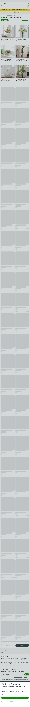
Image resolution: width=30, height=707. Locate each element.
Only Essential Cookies (15, 701)
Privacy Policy (4, 694)
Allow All (15, 697)
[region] (15, 694)
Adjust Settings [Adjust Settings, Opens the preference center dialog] (15, 705)
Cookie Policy (23, 693)
